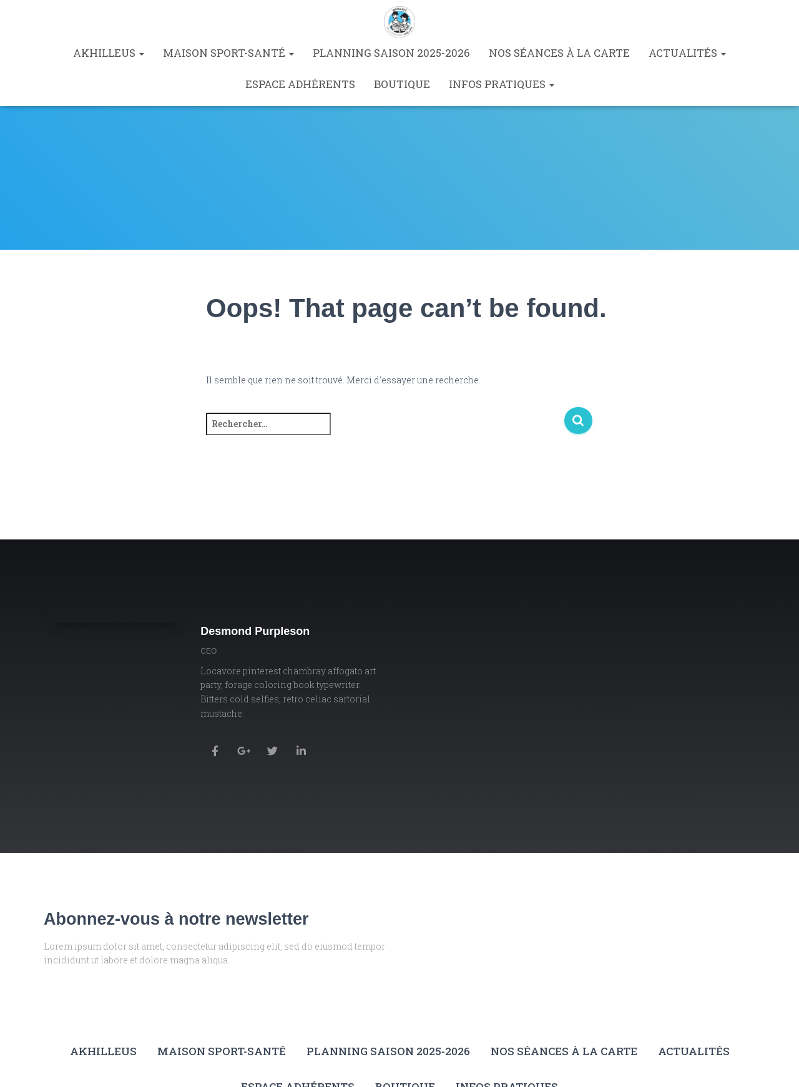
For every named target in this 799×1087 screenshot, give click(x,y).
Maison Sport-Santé (228, 53)
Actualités (687, 53)
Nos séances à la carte (559, 53)
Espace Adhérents (300, 84)
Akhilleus (108, 53)
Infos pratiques (501, 84)
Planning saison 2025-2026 (391, 53)
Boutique (402, 84)
